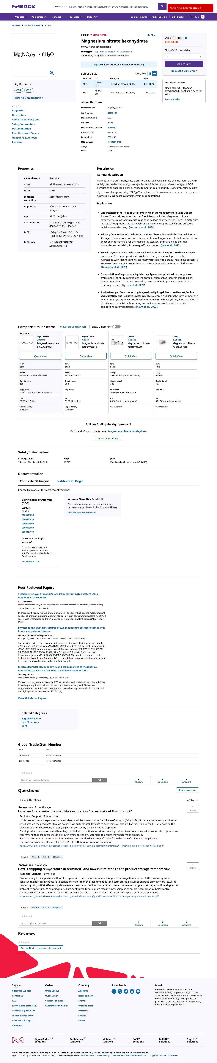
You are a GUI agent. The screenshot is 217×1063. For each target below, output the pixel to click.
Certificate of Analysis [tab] (34, 481)
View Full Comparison (73, 326)
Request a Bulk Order (184, 70)
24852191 (112, 127)
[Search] (162, 6)
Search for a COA (30, 561)
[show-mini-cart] (197, 17)
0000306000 (28, 523)
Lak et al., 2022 (135, 285)
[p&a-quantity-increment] (200, 56)
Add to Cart (183, 64)
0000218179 (28, 531)
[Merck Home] (23, 6)
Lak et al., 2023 (170, 245)
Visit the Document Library (81, 512)
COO (29, 90)
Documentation (21, 128)
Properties (18, 110)
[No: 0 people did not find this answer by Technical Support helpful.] (46, 857)
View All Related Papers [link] (32, 698)
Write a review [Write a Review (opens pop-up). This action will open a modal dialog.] (107, 51)
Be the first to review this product (42, 948)
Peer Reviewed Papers (25, 133)
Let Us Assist (172, 99)
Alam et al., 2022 (146, 306)
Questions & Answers (25, 137)
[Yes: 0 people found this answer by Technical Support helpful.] (35, 857)
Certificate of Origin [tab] (70, 481)
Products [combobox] (58, 6)
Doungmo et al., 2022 (113, 267)
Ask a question (187, 790)
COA (18, 90)
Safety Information (23, 124)
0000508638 (28, 515)
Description (19, 115)
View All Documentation (28, 97)
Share (152, 35)
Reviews (17, 142)
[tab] (18, 25)
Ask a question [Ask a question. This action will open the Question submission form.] (124, 51)
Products (16, 25)
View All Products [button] (108, 438)
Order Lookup (159, 16)
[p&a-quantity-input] (184, 57)
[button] (139, 16)
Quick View (40, 356)
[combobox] (109, 6)
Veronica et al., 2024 (141, 227)
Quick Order (178, 16)
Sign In (97, 64)
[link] (26, 772)
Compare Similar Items (26, 119)
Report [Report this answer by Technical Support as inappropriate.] (57, 857)
